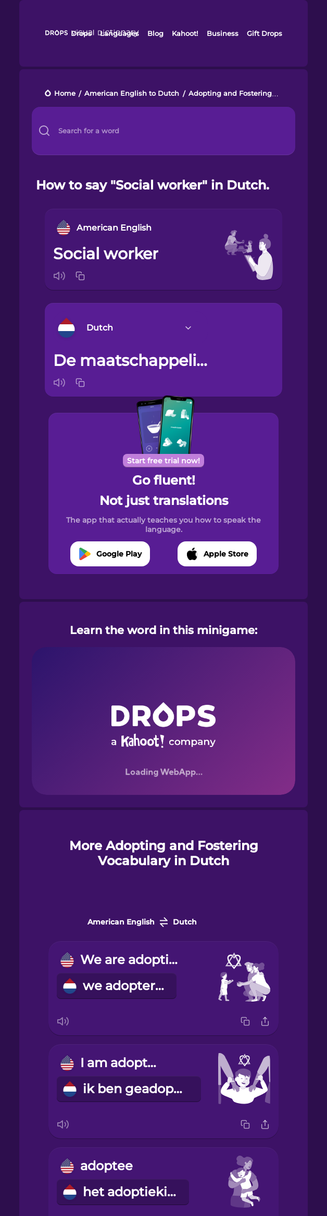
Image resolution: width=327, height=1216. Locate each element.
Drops (81, 33)
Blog (155, 33)
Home (65, 94)
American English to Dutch (131, 94)
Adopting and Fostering (230, 94)
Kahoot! (185, 33)
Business (222, 33)
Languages (119, 33)
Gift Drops (264, 33)
